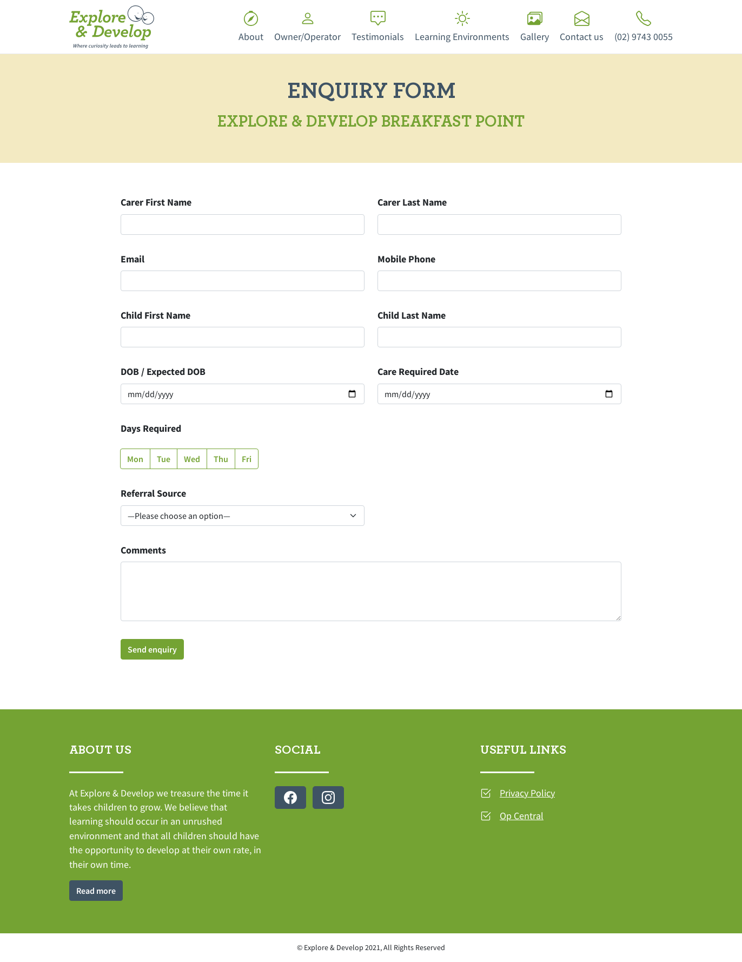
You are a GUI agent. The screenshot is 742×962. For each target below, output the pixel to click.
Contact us (582, 27)
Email (132, 259)
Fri (246, 458)
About (251, 27)
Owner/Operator (307, 27)
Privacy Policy (527, 793)
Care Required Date (418, 372)
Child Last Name (411, 315)
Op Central (522, 816)
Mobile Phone (406, 259)
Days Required (151, 428)
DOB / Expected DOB (163, 372)
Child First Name (155, 315)
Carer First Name (156, 202)
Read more (96, 890)
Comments (143, 550)
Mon (135, 458)
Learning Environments (462, 27)
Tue (163, 458)
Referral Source (153, 493)
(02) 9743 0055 (643, 27)
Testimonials (378, 27)
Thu (221, 458)
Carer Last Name (412, 202)
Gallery (534, 27)
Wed (192, 458)
